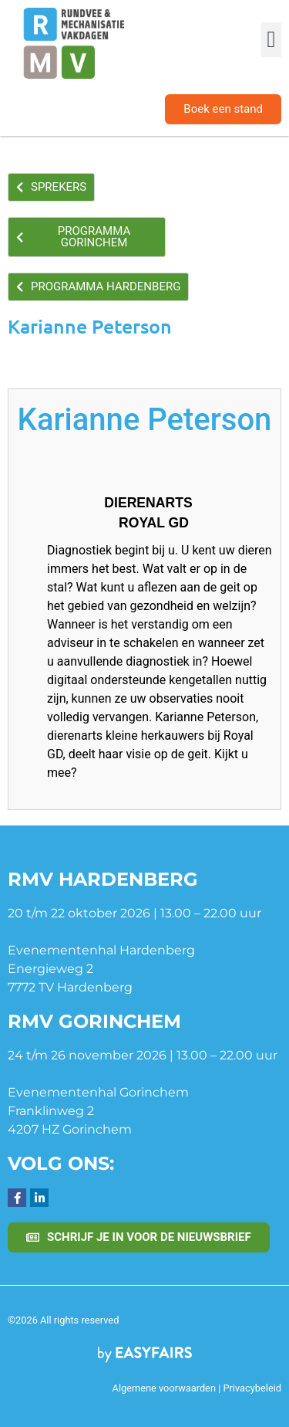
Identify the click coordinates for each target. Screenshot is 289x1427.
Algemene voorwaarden (164, 1388)
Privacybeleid (252, 1388)
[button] (271, 39)
